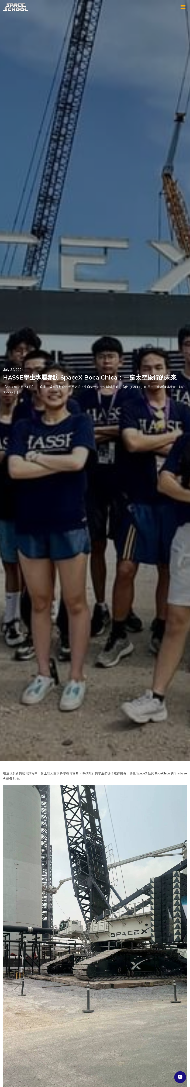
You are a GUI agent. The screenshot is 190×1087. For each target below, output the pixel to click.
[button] (183, 7)
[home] (16, 7)
